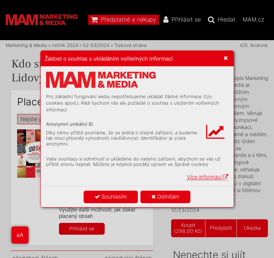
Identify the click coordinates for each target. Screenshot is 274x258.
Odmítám (165, 196)
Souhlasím (111, 196)
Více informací (207, 176)
